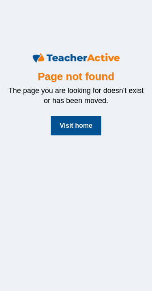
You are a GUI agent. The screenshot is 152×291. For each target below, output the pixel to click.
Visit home (76, 125)
